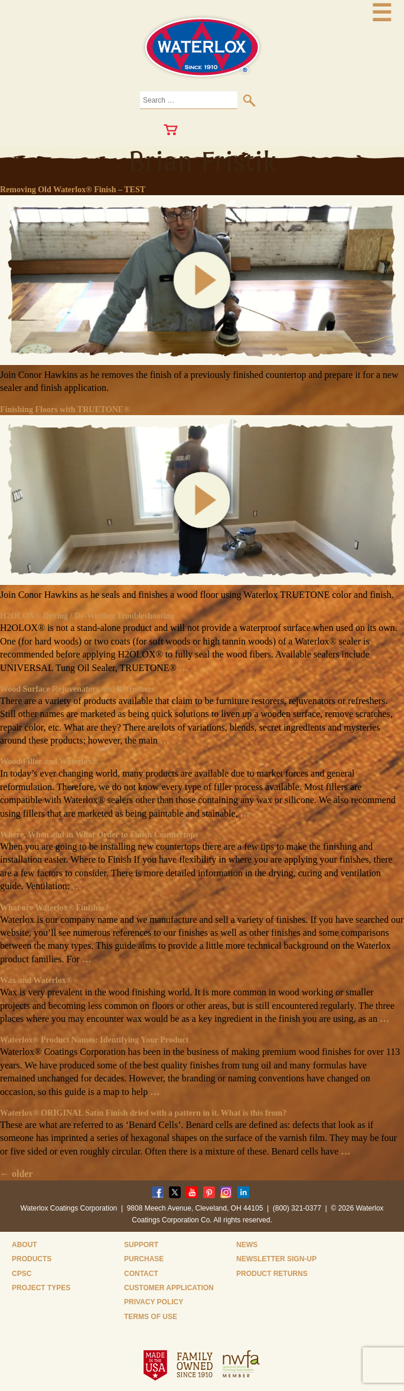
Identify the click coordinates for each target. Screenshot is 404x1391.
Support (141, 1245)
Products (31, 1259)
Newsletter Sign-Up (276, 1259)
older (16, 1174)
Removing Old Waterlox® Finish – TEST (72, 189)
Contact (141, 1274)
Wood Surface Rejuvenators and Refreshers (77, 689)
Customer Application (169, 1288)
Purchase (144, 1259)
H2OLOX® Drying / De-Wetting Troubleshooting (87, 615)
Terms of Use (150, 1317)
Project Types (41, 1288)
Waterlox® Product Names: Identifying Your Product (94, 1039)
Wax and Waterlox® (36, 980)
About (24, 1245)
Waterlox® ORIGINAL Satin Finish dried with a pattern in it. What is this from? (143, 1113)
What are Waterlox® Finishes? (54, 907)
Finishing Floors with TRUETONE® (65, 409)
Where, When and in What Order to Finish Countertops (99, 834)
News (247, 1245)
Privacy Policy (153, 1302)
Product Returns (272, 1274)
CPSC (21, 1274)
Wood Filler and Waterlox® (49, 761)
